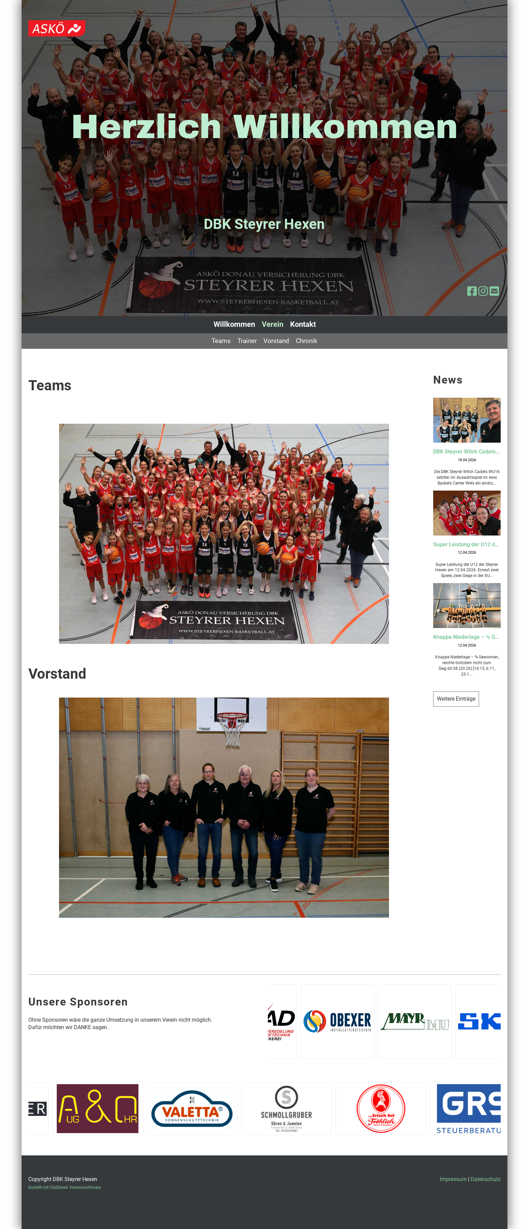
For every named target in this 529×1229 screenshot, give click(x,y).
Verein (272, 324)
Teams (221, 341)
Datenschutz (486, 1179)
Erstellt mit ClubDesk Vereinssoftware (64, 1187)
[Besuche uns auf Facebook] (472, 291)
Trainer (247, 341)
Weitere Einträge (456, 699)
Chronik (306, 341)
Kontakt (303, 324)
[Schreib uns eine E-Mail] (494, 291)
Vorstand (276, 341)
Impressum (453, 1179)
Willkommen (234, 324)
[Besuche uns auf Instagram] (483, 291)
